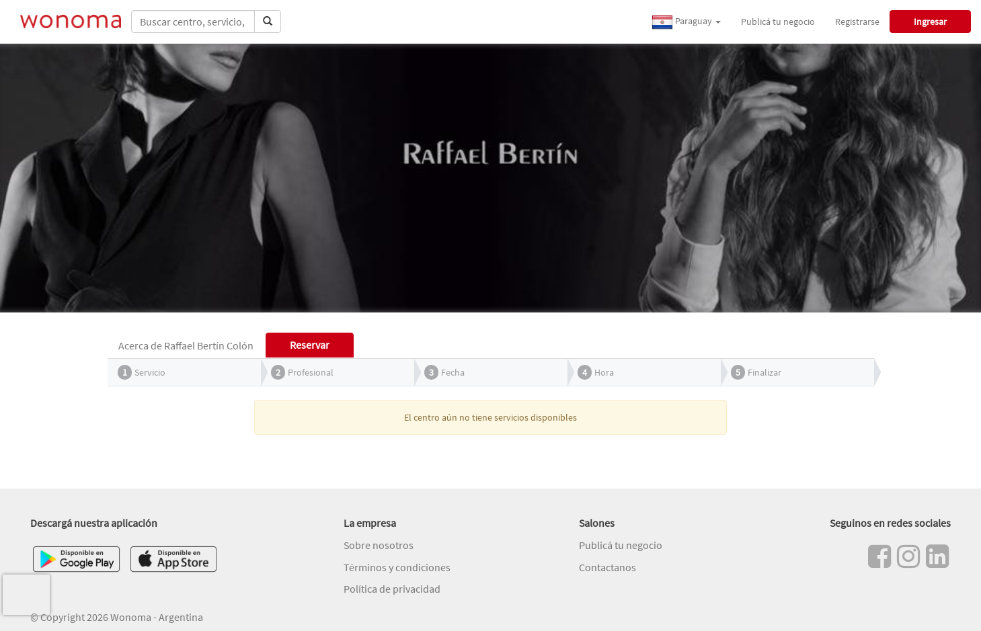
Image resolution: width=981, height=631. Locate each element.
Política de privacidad (392, 588)
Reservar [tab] (309, 344)
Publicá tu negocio (778, 21)
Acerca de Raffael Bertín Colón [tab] (185, 345)
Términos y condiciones (397, 567)
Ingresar (930, 21)
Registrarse (857, 21)
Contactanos (607, 567)
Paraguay (686, 22)
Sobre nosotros (379, 545)
